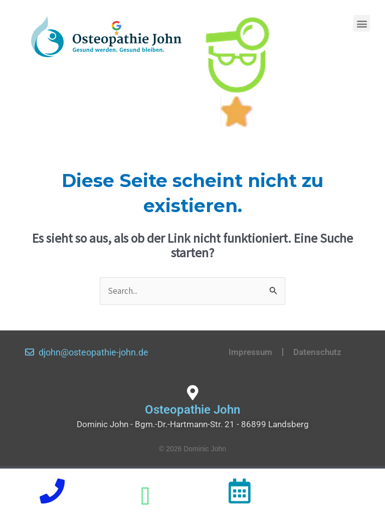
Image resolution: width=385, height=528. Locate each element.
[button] (361, 23)
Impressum (250, 352)
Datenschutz (317, 352)
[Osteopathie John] (192, 392)
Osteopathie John (192, 410)
